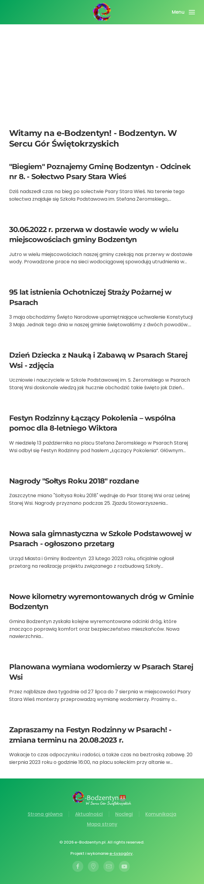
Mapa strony (102, 825)
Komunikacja (160, 814)
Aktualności (89, 814)
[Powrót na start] (102, 12)
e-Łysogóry (120, 853)
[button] (183, 12)
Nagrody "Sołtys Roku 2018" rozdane (74, 481)
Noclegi (124, 814)
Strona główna (45, 814)
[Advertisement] (102, 82)
